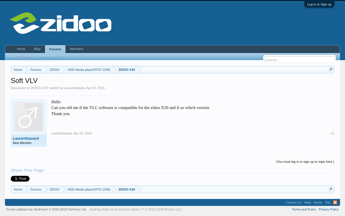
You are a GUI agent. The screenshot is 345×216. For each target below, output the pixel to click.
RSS (335, 202)
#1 (332, 133)
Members (76, 49)
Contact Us (293, 202)
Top (327, 202)
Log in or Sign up (319, 4)
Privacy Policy (329, 209)
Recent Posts (47, 56)
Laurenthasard (74, 88)
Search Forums (21, 56)
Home (21, 49)
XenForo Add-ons (101, 209)
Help (307, 202)
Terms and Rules (304, 209)
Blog (37, 49)
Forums (55, 49)
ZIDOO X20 (39, 88)
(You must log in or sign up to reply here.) (305, 161)
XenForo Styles (129, 209)
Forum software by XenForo (46, 209)
